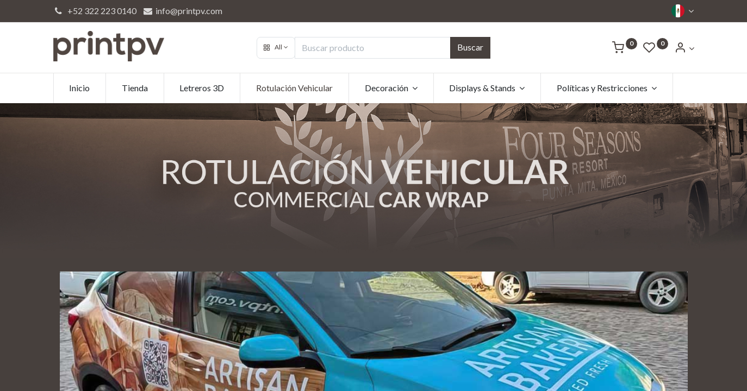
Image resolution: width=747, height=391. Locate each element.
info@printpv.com (182, 10)
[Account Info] (684, 48)
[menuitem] (80, 88)
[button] (276, 48)
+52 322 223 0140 (95, 10)
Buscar (470, 47)
